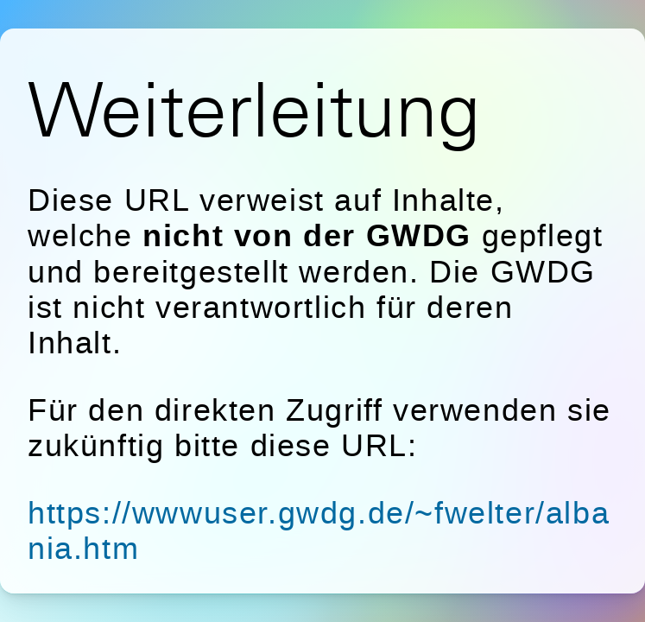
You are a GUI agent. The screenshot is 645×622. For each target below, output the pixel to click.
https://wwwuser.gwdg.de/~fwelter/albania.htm (319, 530)
